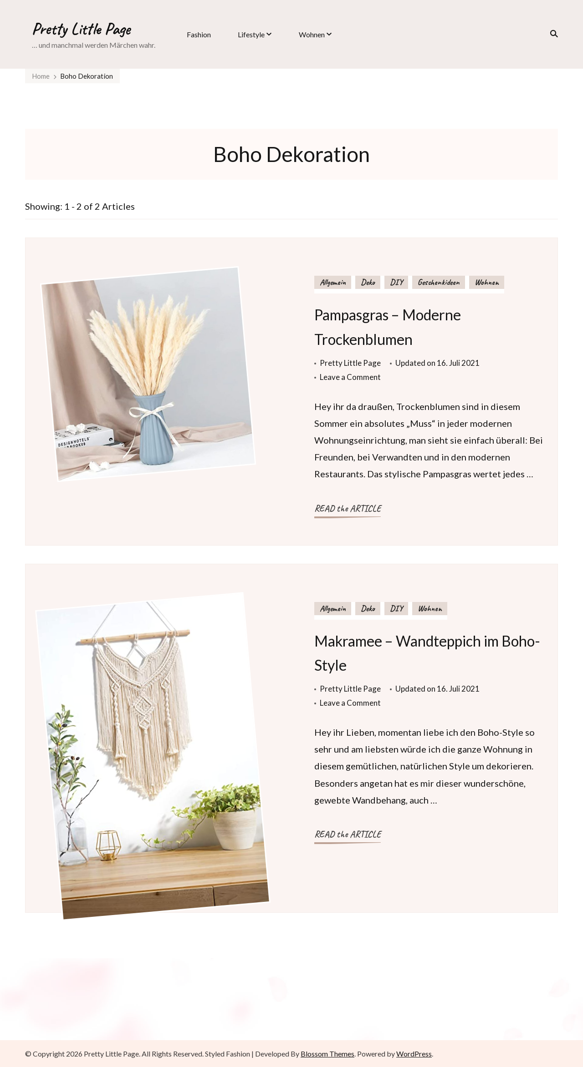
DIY (396, 282)
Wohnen (312, 34)
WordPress (414, 1053)
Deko (368, 282)
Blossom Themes (327, 1053)
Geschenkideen (439, 282)
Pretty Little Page (81, 28)
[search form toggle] (551, 33)
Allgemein (333, 282)
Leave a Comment (350, 377)
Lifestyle (251, 34)
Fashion (199, 34)
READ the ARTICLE (347, 508)
